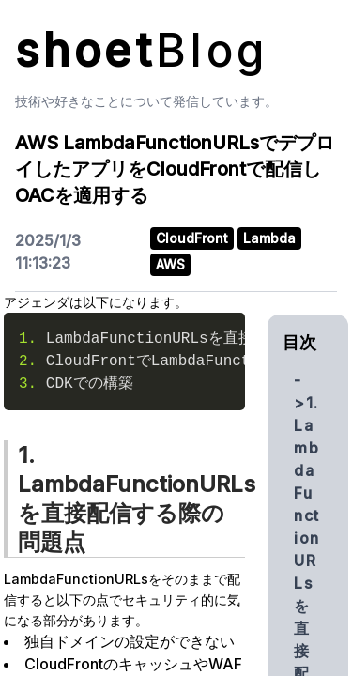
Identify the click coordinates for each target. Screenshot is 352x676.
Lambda (269, 238)
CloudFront (192, 238)
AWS (170, 264)
